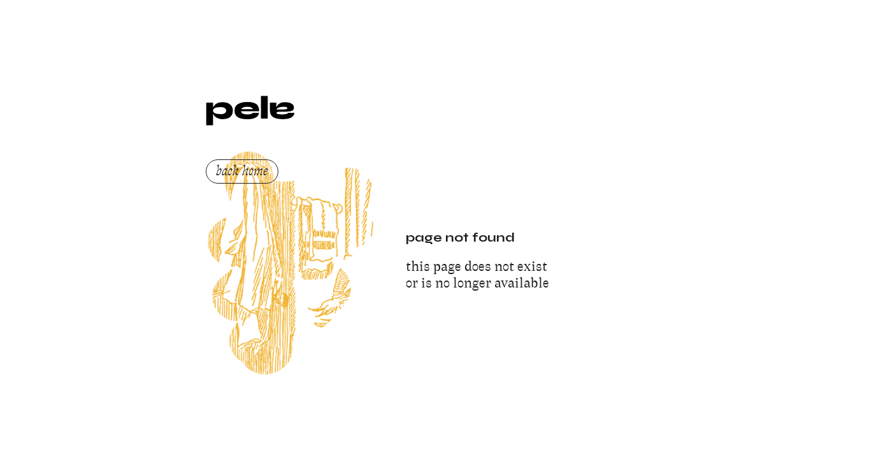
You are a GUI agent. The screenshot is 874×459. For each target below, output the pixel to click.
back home (242, 171)
